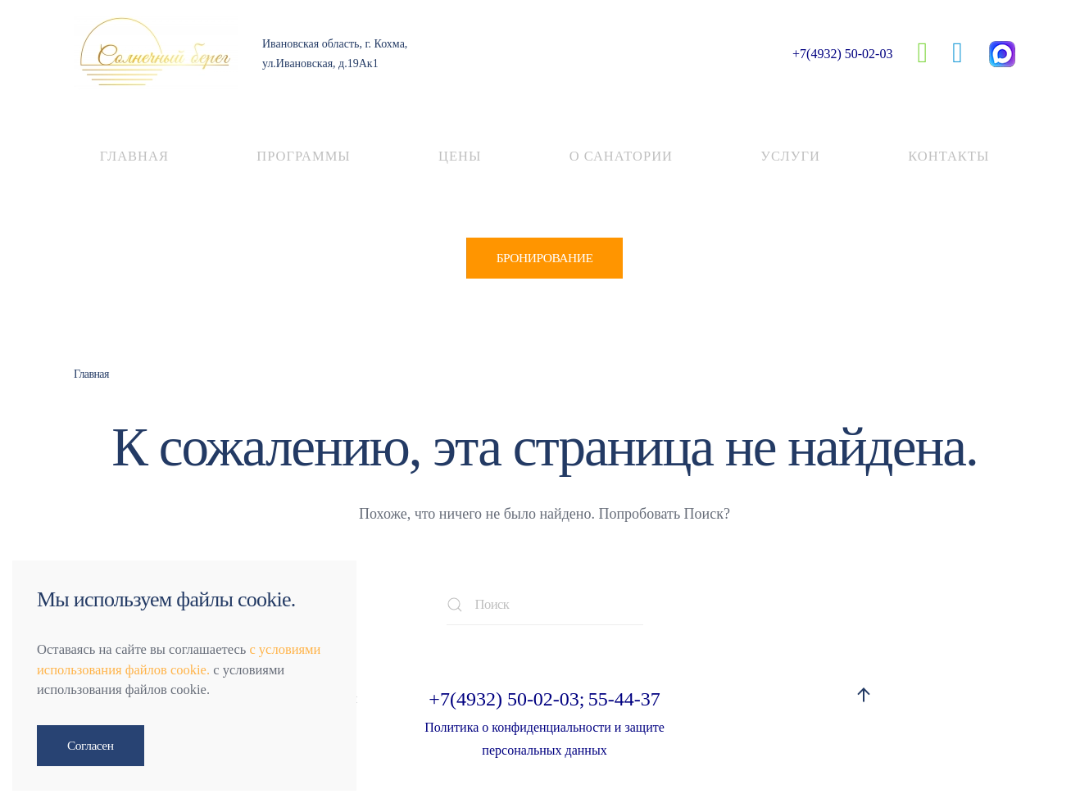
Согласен (90, 745)
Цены (459, 156)
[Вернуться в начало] (156, 53)
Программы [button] (303, 156)
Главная (134, 156)
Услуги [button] (790, 156)
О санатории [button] (621, 156)
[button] (863, 694)
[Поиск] (545, 604)
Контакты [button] (948, 156)
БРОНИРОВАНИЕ (545, 258)
